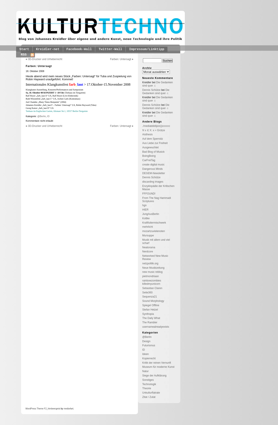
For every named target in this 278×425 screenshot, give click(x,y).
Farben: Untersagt (120, 59)
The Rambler (149, 322)
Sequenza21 (149, 296)
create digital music (153, 164)
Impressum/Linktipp (146, 49)
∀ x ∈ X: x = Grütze (153, 130)
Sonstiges (148, 379)
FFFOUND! (149, 193)
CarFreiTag (148, 160)
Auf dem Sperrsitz (152, 138)
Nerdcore (147, 251)
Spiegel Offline (150, 305)
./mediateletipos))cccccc (156, 126)
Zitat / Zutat (149, 397)
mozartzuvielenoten (153, 231)
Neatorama (148, 247)
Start (24, 49)
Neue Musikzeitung (153, 267)
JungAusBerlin (150, 214)
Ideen (145, 354)
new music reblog (152, 271)
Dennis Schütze (151, 90)
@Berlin (41, 116)
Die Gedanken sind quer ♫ (155, 91)
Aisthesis (147, 134)
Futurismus (148, 345)
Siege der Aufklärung (154, 375)
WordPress (30, 408)
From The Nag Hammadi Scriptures (156, 199)
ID (48, 116)
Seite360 (147, 292)
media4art (68, 408)
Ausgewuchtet (150, 147)
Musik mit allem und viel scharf (156, 241)
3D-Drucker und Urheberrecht (45, 59)
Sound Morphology (153, 300)
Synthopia (148, 313)
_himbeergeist (53, 408)
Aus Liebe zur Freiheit (155, 143)
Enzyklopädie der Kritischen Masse (158, 188)
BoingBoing (149, 155)
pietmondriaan (150, 276)
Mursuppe (148, 235)
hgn (144, 205)
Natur (145, 371)
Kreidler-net (48, 49)
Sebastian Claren (152, 288)
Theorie (146, 388)
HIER (145, 209)
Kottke (146, 218)
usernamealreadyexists (155, 326)
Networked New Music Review (155, 257)
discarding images (152, 181)
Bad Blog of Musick (153, 151)
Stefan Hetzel (150, 309)
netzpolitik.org (150, 263)
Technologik (149, 384)
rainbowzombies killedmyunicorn (151, 282)
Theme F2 (41, 408)
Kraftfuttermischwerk (154, 222)
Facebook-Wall (79, 49)
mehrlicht (147, 226)
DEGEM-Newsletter (153, 173)
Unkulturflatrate (151, 392)
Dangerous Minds (152, 168)
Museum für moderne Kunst (158, 366)
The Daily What (151, 318)
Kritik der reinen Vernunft (156, 362)
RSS (24, 55)
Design (146, 341)
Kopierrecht (149, 358)
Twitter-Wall (110, 49)
